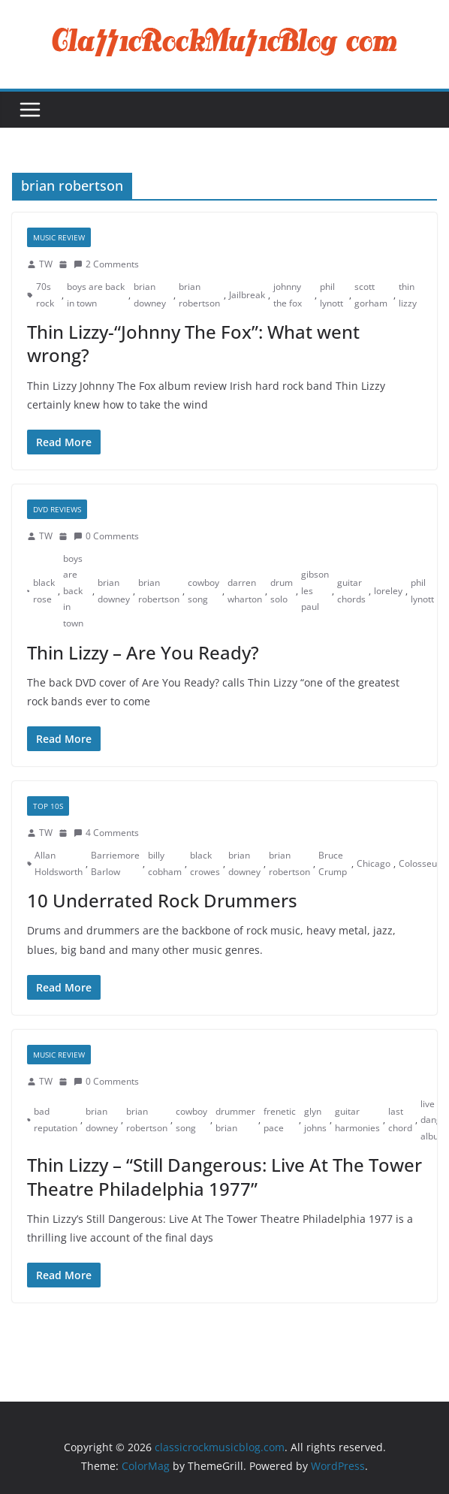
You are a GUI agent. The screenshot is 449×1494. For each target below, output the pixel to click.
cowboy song (203, 590)
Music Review (59, 237)
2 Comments (106, 264)
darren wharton (245, 590)
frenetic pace (280, 1119)
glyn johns (315, 1119)
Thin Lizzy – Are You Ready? (143, 652)
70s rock (45, 294)
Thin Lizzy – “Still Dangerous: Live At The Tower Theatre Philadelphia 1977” (224, 1176)
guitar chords (351, 590)
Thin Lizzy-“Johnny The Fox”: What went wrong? (193, 343)
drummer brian (235, 1119)
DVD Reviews (57, 509)
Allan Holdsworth (59, 863)
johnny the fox (287, 294)
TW (46, 264)
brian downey (150, 294)
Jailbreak (247, 294)
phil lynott (331, 294)
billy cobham (165, 863)
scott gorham (370, 294)
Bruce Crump (332, 863)
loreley (388, 590)
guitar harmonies (357, 1119)
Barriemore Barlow (115, 863)
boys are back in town (96, 294)
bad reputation (55, 1119)
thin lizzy (408, 294)
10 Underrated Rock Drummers (162, 900)
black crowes (205, 863)
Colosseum (422, 863)
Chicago (373, 863)
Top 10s (48, 806)
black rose (44, 590)
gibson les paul (315, 590)
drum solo (281, 590)
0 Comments (106, 536)
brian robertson (199, 294)
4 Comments (106, 832)
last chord (400, 1119)
